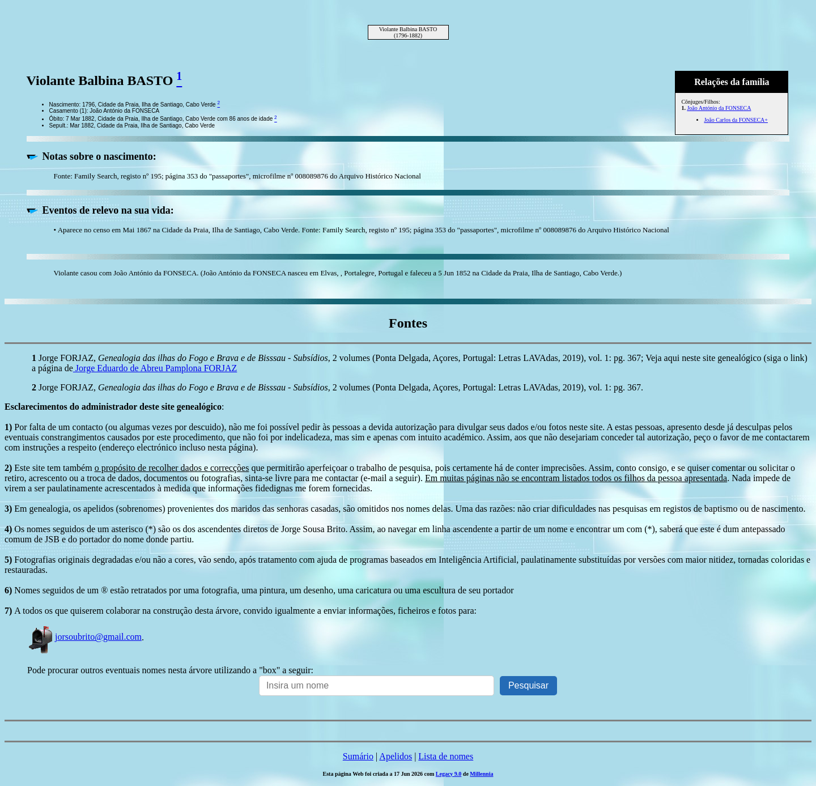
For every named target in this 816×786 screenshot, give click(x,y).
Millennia (481, 774)
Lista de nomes (445, 756)
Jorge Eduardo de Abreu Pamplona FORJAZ (155, 368)
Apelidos (395, 756)
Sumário (358, 756)
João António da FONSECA (719, 108)
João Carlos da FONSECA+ (736, 120)
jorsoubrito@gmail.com (84, 636)
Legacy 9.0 (449, 774)
